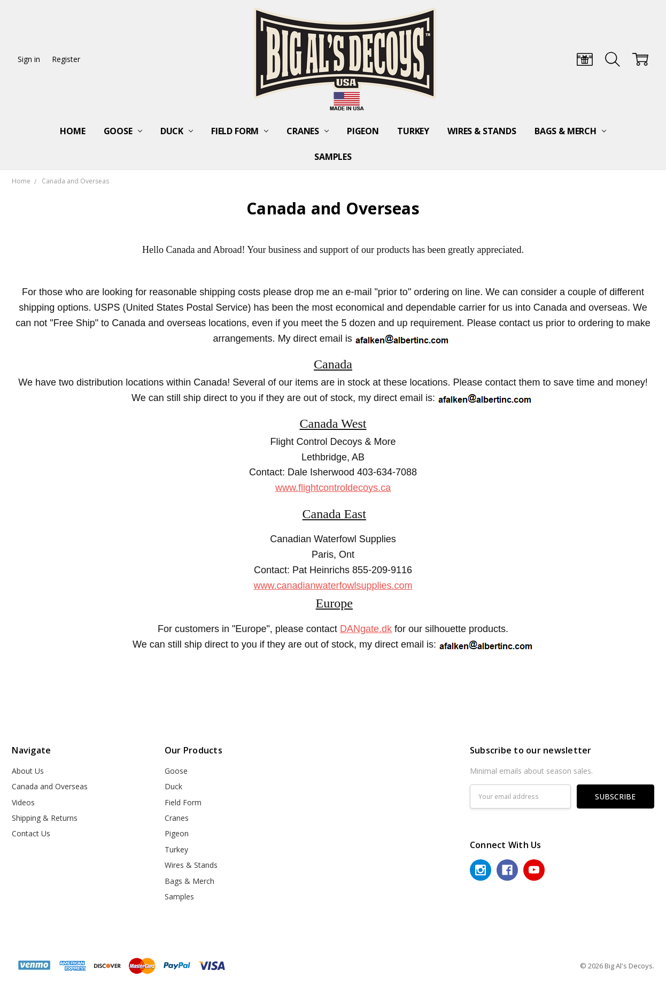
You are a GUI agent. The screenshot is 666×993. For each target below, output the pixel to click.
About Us (28, 771)
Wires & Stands (481, 131)
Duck (176, 131)
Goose (123, 131)
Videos (23, 802)
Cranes (307, 131)
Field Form (239, 131)
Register (66, 59)
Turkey (413, 131)
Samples (333, 157)
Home (72, 131)
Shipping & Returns (45, 818)
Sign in (29, 59)
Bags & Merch (570, 131)
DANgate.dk (366, 628)
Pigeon (363, 131)
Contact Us (31, 833)
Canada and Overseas (50, 786)
